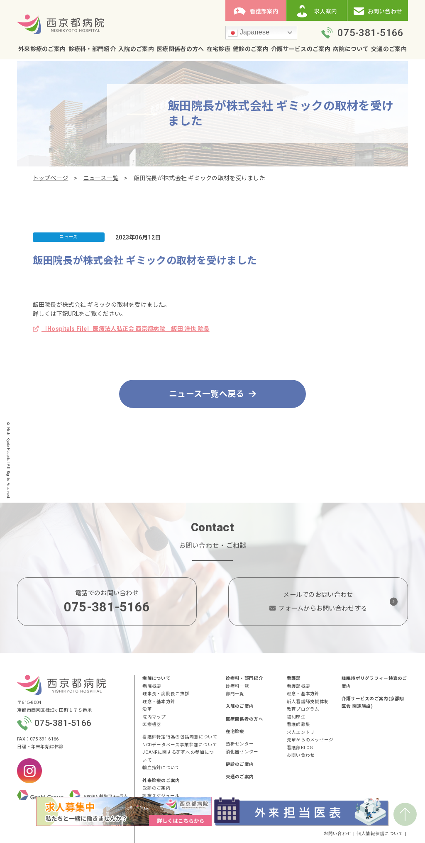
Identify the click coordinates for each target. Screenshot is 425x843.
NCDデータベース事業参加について (179, 745)
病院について (351, 49)
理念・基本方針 (158, 701)
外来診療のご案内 (42, 49)
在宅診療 (218, 49)
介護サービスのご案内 (300, 49)
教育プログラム (303, 709)
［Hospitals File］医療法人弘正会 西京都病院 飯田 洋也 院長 (121, 328)
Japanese (248, 33)
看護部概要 (298, 686)
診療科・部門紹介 (92, 49)
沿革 (147, 709)
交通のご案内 (389, 49)
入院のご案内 (136, 49)
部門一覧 (235, 693)
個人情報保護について (380, 834)
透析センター (240, 744)
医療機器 (151, 724)
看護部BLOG (300, 747)
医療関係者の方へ (180, 49)
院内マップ (154, 717)
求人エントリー (303, 732)
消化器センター (242, 752)
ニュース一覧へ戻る (212, 394)
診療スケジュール (160, 796)
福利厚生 (296, 717)
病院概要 (151, 686)
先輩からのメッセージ (310, 740)
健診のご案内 (251, 49)
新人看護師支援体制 (308, 701)
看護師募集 (298, 724)
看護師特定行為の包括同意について (179, 737)
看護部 (294, 678)
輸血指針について (161, 767)
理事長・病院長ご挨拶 (165, 693)
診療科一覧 (237, 686)
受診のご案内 (156, 788)
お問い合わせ (301, 755)
